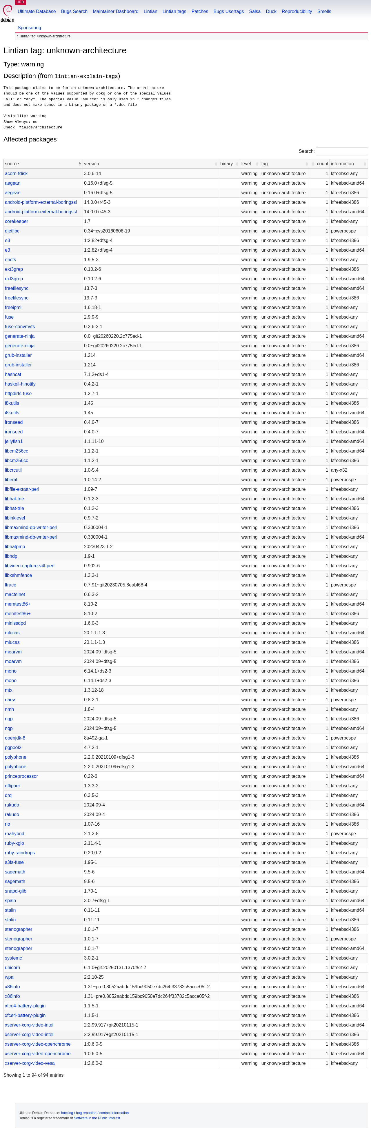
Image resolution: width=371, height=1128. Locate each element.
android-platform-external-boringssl (41, 202)
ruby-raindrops (20, 852)
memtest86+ (17, 604)
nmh (9, 709)
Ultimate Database (37, 11)
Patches (200, 11)
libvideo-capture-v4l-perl (29, 565)
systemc (13, 958)
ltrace (10, 584)
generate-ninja (19, 336)
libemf (11, 479)
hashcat (13, 374)
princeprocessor (21, 776)
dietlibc (12, 230)
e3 (7, 240)
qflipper (12, 785)
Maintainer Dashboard (115, 11)
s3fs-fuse (14, 862)
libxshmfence (18, 575)
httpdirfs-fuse (18, 393)
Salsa (255, 11)
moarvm (13, 651)
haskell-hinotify (20, 384)
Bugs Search (74, 11)
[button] (79, 164)
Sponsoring (29, 27)
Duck (271, 11)
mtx (8, 690)
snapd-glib (15, 891)
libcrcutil (13, 470)
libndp (11, 556)
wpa (9, 977)
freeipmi (13, 307)
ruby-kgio (14, 843)
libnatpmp (15, 546)
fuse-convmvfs (20, 326)
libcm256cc (16, 450)
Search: (307, 151)
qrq (8, 795)
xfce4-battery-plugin (25, 1005)
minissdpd (15, 623)
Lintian (150, 11)
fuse (9, 317)
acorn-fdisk (16, 173)
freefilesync (16, 288)
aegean (12, 183)
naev (10, 699)
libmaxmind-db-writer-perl (31, 527)
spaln (10, 900)
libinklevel (15, 517)
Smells (324, 11)
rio (7, 824)
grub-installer (18, 355)
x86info (12, 986)
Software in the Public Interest (97, 1118)
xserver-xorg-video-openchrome (38, 1044)
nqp (9, 718)
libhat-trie (14, 498)
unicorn (12, 967)
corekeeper (16, 221)
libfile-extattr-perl (22, 489)
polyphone (15, 757)
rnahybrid (14, 833)
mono (11, 671)
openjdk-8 (15, 737)
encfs (10, 259)
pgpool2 (13, 747)
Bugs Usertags (228, 11)
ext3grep (14, 269)
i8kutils (12, 403)
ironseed (14, 422)
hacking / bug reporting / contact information (95, 1113)
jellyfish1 (14, 441)
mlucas (12, 632)
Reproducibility (297, 11)
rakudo (12, 804)
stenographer (18, 929)
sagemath (15, 871)
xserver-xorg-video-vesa (30, 1063)
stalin (10, 910)
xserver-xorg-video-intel (29, 1024)
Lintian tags (174, 11)
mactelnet (15, 594)
